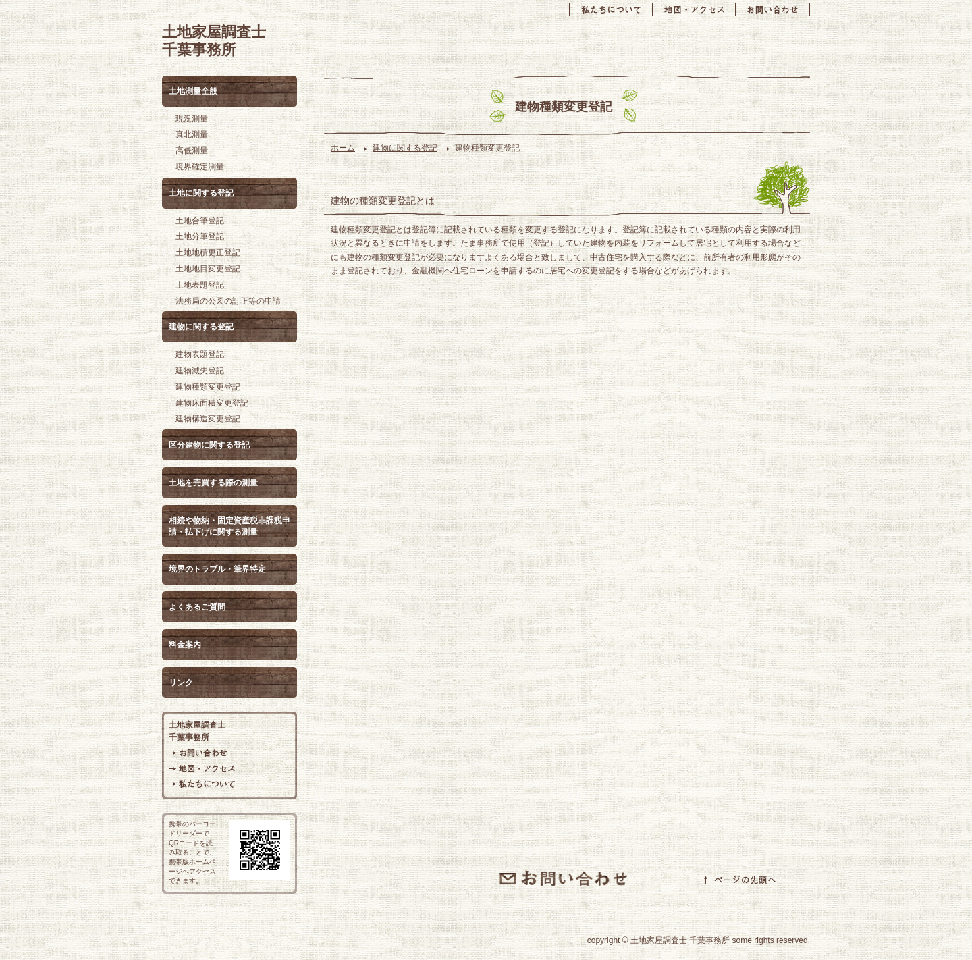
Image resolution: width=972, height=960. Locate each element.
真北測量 (192, 134)
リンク (181, 682)
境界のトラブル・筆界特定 (217, 569)
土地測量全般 (193, 91)
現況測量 (192, 119)
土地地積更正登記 (208, 252)
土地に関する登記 (201, 193)
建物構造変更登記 (208, 418)
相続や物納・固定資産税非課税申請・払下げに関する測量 (229, 526)
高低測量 (192, 150)
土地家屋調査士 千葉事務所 (214, 41)
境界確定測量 (200, 166)
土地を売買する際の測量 (213, 482)
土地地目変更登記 (208, 268)
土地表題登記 (200, 285)
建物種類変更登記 (208, 387)
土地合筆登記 (200, 220)
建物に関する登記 (405, 148)
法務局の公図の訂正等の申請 (228, 301)
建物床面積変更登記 (212, 403)
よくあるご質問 (197, 607)
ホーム (343, 148)
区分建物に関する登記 (209, 445)
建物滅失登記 (200, 370)
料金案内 (185, 644)
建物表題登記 (200, 354)
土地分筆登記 (200, 236)
